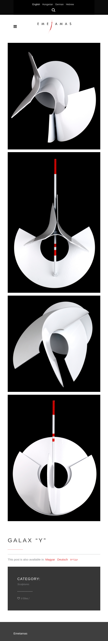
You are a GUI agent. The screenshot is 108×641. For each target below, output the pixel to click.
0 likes (22, 598)
